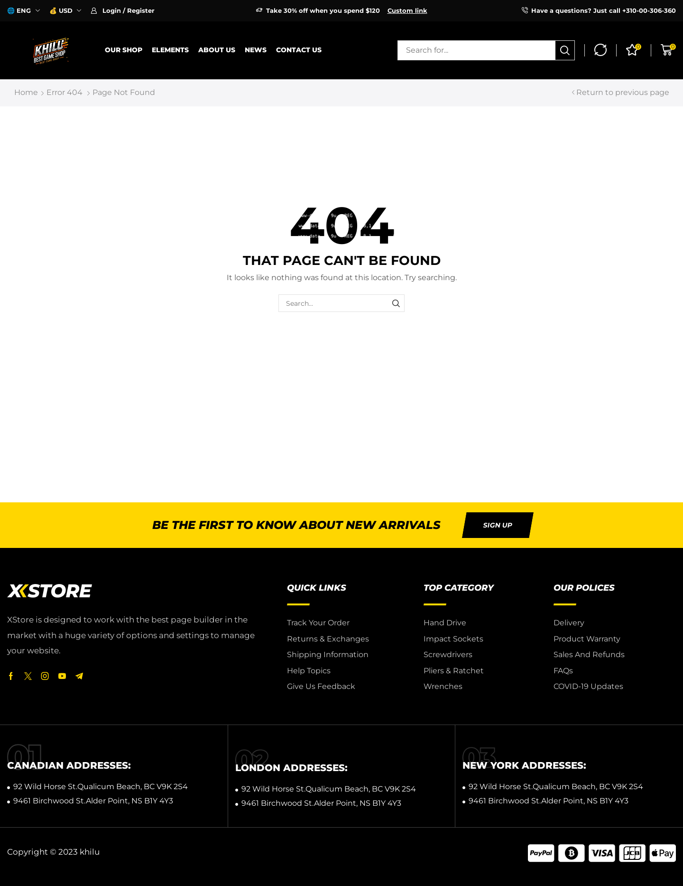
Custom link (407, 10)
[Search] (564, 50)
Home (26, 92)
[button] (123, 10)
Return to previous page (622, 92)
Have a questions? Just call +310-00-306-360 (603, 10)
